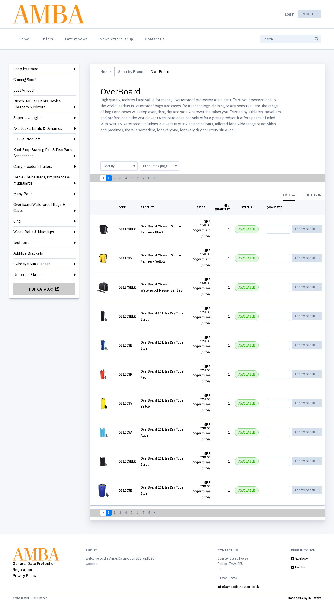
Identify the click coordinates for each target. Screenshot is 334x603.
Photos (313, 195)
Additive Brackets (28, 253)
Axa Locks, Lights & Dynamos (37, 128)
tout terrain (22, 242)
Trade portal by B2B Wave (304, 598)
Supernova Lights (27, 117)
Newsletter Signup (116, 39)
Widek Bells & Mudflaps (33, 232)
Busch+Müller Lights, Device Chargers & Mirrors (37, 104)
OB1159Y (125, 258)
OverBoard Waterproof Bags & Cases (39, 207)
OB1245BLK (127, 287)
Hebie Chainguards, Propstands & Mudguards (41, 180)
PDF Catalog (44, 289)
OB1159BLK (127, 229)
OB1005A (125, 432)
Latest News (76, 39)
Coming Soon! (24, 79)
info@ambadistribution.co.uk (238, 587)
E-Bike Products (27, 139)
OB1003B (125, 345)
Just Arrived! (24, 90)
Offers (47, 39)
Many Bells (22, 193)
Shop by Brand (25, 69)
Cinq (17, 221)
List (289, 195)
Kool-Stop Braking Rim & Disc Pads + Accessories (44, 152)
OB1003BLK (127, 316)
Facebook (299, 558)
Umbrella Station (27, 274)
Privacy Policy (24, 575)
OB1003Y (125, 403)
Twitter (298, 567)
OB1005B (125, 490)
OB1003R (125, 374)
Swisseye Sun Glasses (31, 264)
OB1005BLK (127, 461)
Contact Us (154, 39)
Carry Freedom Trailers (32, 166)
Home (25, 38)
